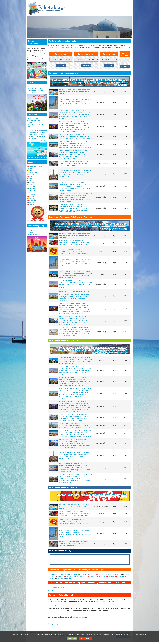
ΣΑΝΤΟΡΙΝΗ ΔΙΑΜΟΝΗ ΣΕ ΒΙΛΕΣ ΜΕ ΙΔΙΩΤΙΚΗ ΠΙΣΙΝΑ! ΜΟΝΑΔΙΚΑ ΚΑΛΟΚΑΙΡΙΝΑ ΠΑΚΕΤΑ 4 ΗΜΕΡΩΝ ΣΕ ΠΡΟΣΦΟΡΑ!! (73, 163)
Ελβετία (31, 178)
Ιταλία (30, 184)
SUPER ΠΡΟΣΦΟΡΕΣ (34, 123)
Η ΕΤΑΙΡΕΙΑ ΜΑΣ (33, 93)
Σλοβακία (31, 200)
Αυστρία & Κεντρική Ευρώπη (59, 574)
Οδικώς (30, 232)
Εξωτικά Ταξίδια (33, 139)
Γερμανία (31, 176)
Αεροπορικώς (32, 230)
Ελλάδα (30, 180)
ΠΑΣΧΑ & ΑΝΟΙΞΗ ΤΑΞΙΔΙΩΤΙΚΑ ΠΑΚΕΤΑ (33, 120)
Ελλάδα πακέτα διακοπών (36, 133)
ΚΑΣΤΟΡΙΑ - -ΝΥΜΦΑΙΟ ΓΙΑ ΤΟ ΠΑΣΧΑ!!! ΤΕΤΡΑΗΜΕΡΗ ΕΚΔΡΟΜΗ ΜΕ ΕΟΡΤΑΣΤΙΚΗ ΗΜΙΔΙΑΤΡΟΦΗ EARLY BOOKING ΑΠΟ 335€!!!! (73, 251)
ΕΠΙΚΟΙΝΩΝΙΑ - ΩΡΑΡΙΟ (35, 91)
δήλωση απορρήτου (139, 635)
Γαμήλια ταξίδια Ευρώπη (36, 135)
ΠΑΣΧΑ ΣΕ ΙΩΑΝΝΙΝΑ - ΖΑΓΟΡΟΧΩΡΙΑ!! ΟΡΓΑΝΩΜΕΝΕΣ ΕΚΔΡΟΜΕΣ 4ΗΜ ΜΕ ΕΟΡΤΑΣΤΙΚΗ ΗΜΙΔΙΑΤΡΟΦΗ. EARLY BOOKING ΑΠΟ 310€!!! (75, 243)
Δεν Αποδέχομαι (85, 638)
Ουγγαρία (31, 194)
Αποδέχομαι (72, 638)
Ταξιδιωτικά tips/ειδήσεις (36, 141)
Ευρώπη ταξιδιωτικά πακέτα (37, 131)
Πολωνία (31, 196)
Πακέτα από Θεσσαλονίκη (36, 137)
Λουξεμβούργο (33, 190)
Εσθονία (31, 182)
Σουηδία (31, 202)
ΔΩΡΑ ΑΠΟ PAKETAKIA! (35, 89)
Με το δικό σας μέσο (34, 234)
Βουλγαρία (32, 173)
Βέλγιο (30, 171)
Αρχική (30, 87)
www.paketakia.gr (59, 587)
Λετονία (31, 186)
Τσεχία (30, 204)
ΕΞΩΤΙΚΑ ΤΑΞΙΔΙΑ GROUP (36, 129)
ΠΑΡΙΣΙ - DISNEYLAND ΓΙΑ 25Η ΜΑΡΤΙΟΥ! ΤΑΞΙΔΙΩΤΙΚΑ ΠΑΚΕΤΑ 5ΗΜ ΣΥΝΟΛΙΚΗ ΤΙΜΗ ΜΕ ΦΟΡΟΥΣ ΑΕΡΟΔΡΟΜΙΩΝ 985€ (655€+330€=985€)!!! (75, 136)
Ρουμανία (31, 198)
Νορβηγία (31, 192)
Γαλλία (30, 175)
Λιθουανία (31, 188)
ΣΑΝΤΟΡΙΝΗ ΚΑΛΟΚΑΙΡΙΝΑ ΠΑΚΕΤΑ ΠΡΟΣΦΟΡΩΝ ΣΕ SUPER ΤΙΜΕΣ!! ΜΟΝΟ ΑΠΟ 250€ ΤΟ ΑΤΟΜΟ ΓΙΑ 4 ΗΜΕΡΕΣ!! (75, 92)
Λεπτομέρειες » (53, 590)
